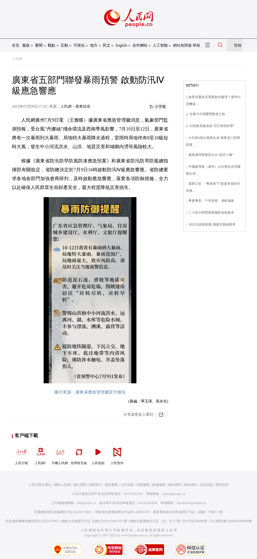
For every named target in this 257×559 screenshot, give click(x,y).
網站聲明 (174, 485)
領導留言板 (79, 454)
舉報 (196, 45)
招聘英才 (95, 485)
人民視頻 (98, 454)
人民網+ (40, 454)
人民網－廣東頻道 (75, 106)
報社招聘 (79, 485)
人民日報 (21, 454)
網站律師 (190, 485)
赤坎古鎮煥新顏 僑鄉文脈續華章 (212, 224)
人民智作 (117, 454)
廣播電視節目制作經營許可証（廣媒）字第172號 (188, 512)
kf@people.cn (86, 503)
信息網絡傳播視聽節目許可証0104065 (32, 521)
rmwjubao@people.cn (191, 503)
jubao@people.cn (174, 494)
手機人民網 (60, 454)
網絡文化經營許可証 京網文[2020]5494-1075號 (94, 521)
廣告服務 (111, 485)
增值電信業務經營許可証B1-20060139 (122, 512)
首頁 (15, 45)
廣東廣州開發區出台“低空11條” (211, 155)
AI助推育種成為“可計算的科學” (211, 126)
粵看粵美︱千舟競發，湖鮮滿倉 (211, 200)
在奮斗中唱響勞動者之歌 (206, 114)
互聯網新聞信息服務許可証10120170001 (62, 512)
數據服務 (158, 485)
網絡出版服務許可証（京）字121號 (155, 521)
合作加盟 (127, 485)
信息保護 (206, 485)
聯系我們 (222, 485)
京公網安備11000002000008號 (231, 521)
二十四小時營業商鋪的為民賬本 (211, 212)
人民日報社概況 (39, 485)
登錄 (237, 45)
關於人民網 (62, 485)
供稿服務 (142, 485)
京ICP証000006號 (195, 521)
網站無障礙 (182, 45)
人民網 (17, 59)
